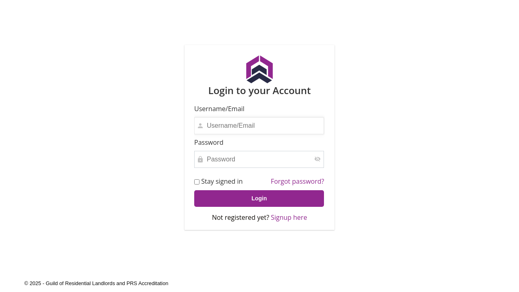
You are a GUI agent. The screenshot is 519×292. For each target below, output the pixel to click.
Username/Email (219, 108)
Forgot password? (297, 181)
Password (208, 142)
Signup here (289, 217)
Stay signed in (218, 182)
